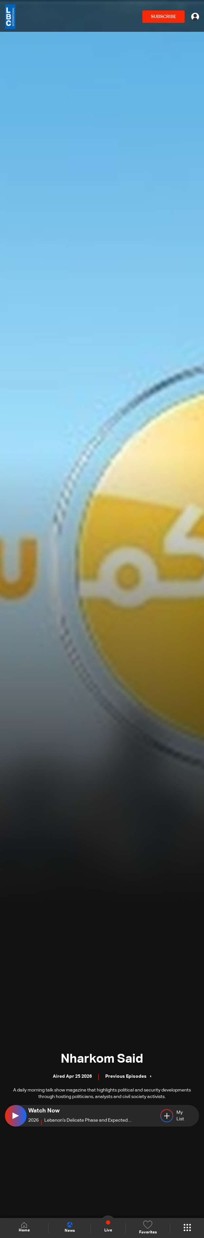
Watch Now (44, 1111)
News (70, 1227)
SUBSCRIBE (163, 16)
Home (24, 1227)
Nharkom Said (102, 1059)
